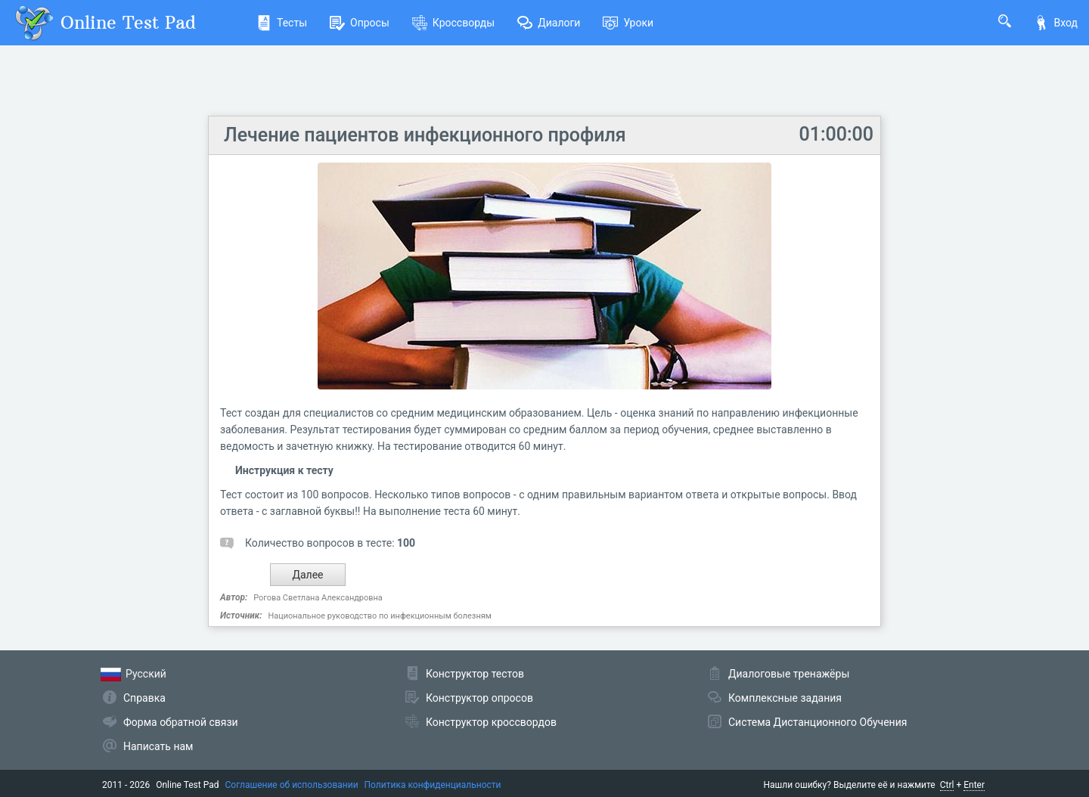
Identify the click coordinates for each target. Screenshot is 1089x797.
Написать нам (158, 746)
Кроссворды (453, 22)
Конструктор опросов (479, 698)
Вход (1056, 22)
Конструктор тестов (475, 674)
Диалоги (548, 22)
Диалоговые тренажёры (788, 674)
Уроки (628, 22)
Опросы (359, 22)
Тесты (281, 22)
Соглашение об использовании (291, 785)
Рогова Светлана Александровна (318, 598)
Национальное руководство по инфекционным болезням (379, 616)
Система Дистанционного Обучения (817, 722)
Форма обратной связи (180, 722)
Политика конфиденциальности (433, 785)
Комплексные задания (785, 698)
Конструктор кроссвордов (491, 722)
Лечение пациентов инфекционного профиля (425, 135)
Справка (144, 698)
